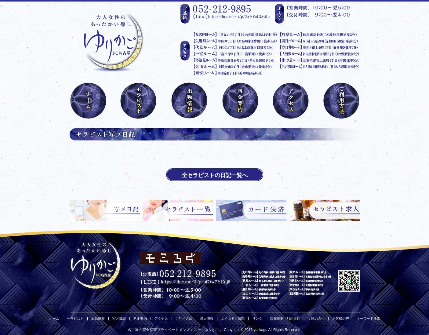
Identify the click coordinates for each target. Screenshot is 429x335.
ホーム (54, 318)
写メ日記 (119, 318)
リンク (257, 318)
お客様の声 (340, 318)
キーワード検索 (368, 318)
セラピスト (75, 318)
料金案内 (140, 318)
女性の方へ (316, 318)
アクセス (161, 318)
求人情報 (206, 318)
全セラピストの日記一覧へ (215, 175)
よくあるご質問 (233, 318)
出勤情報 (98, 318)
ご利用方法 (184, 318)
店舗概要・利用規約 (285, 318)
